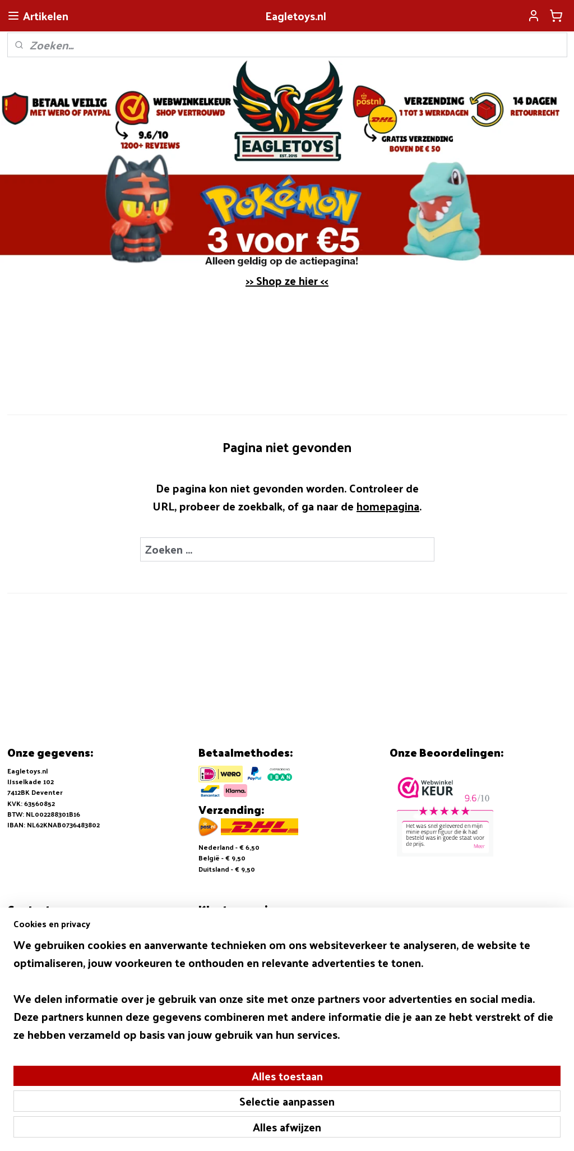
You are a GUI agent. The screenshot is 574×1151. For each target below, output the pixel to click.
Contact (211, 960)
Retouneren (218, 949)
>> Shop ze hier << (287, 280)
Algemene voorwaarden (238, 928)
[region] (213, 1072)
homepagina (388, 506)
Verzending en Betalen (236, 938)
